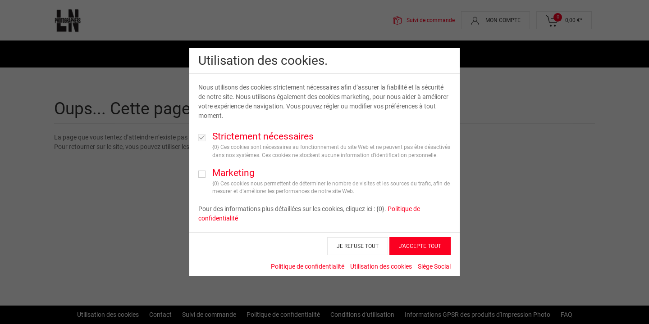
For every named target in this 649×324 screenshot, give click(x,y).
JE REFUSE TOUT (358, 244)
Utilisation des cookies (381, 264)
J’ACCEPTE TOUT (420, 244)
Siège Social (434, 264)
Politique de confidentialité (307, 264)
